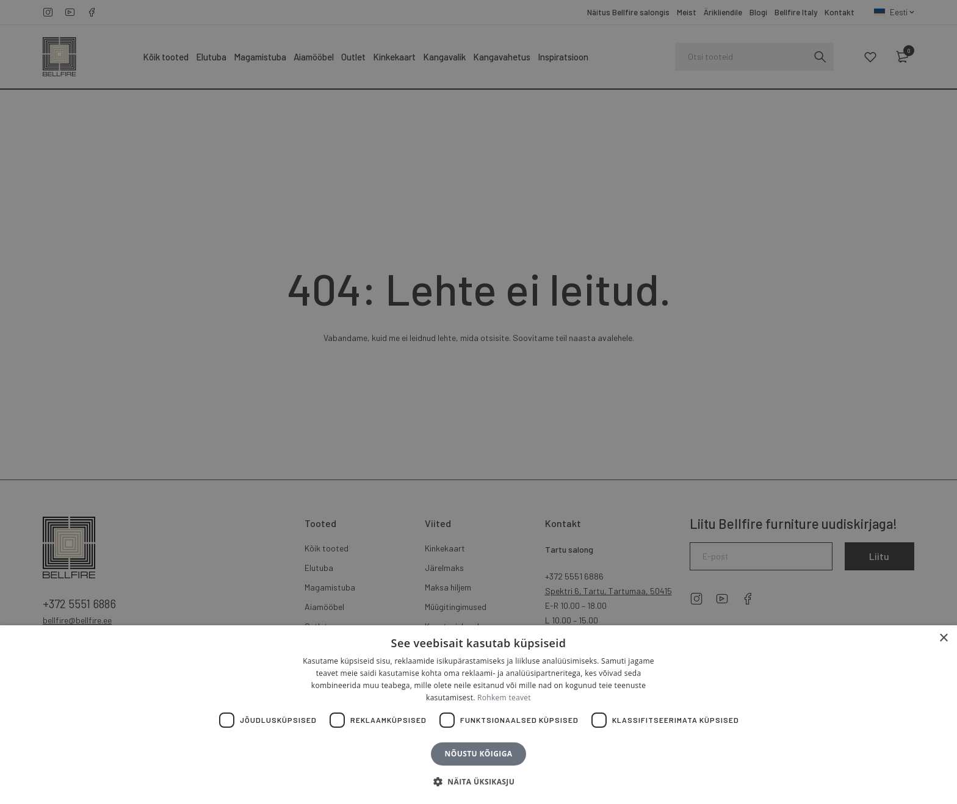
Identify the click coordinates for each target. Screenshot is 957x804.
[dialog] (478, 402)
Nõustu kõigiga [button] (479, 753)
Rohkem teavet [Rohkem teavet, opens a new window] (504, 697)
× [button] (943, 638)
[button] (478, 782)
